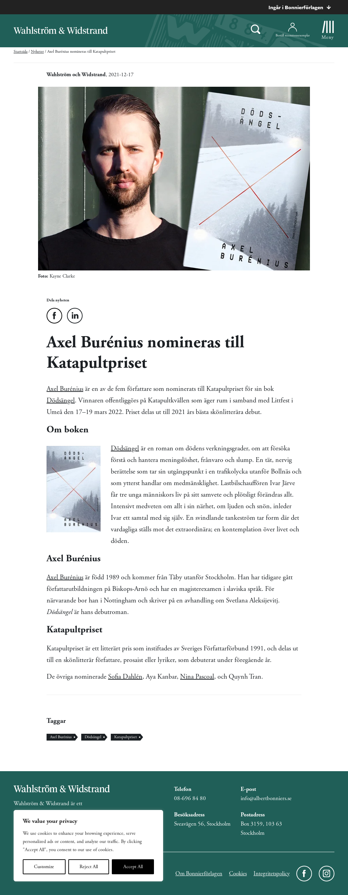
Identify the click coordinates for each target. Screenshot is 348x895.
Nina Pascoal (197, 677)
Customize (44, 867)
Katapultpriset (125, 737)
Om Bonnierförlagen (198, 873)
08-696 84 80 (190, 798)
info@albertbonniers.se (266, 798)
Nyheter (37, 51)
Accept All (133, 867)
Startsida (21, 51)
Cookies (238, 873)
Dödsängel (61, 400)
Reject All (89, 867)
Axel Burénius (65, 389)
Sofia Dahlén (125, 677)
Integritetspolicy (272, 873)
